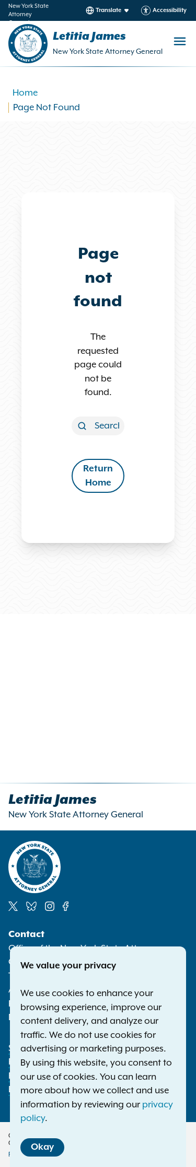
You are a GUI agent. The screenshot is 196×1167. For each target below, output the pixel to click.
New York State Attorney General (108, 52)
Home (25, 93)
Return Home (98, 476)
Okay (42, 1147)
